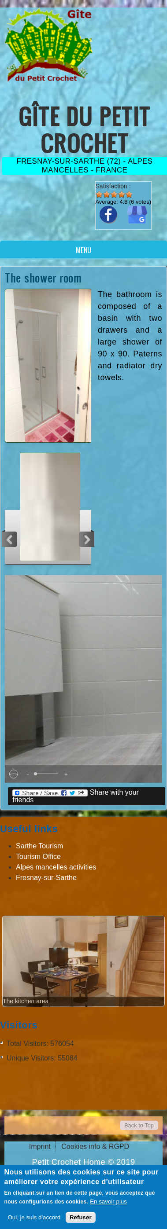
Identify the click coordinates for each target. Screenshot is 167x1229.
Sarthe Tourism (39, 846)
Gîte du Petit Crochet (84, 130)
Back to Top (139, 1125)
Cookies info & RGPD (95, 1146)
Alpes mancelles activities (56, 867)
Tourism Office (38, 856)
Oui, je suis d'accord (33, 1217)
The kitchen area (25, 1001)
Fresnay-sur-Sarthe (46, 877)
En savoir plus (108, 1201)
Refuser (81, 1217)
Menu (83, 250)
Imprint (40, 1146)
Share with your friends (75, 796)
